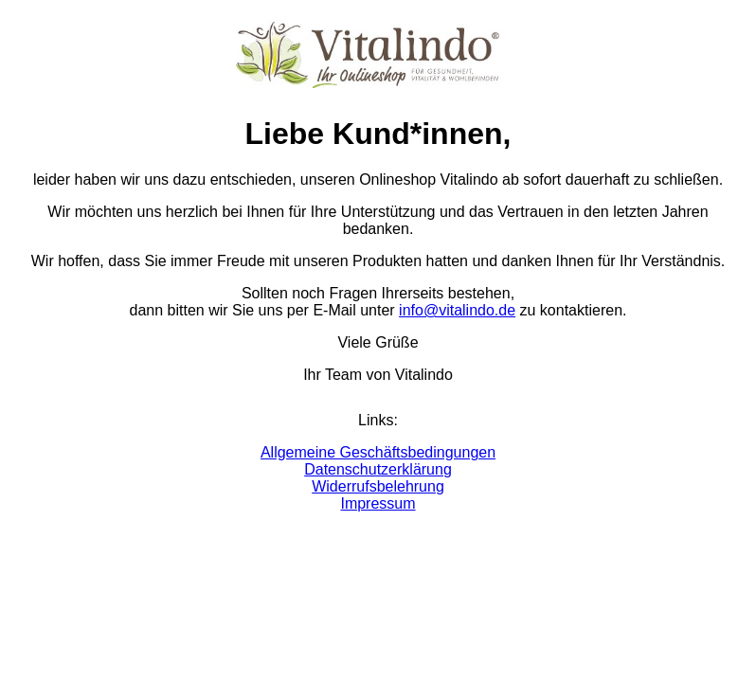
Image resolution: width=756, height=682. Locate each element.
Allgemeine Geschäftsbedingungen (378, 452)
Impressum (377, 503)
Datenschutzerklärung (378, 469)
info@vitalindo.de (457, 310)
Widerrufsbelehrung (378, 486)
